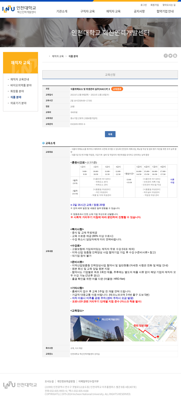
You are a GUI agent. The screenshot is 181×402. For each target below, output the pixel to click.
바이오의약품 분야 (21, 85)
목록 (110, 134)
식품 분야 (15, 97)
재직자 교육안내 (19, 79)
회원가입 (155, 4)
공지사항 (139, 11)
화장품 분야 (17, 91)
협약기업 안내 (165, 11)
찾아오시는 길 (169, 4)
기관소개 (61, 11)
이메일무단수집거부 (88, 381)
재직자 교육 (113, 11)
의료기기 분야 (18, 103)
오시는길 (49, 381)
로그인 (144, 4)
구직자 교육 (87, 11)
